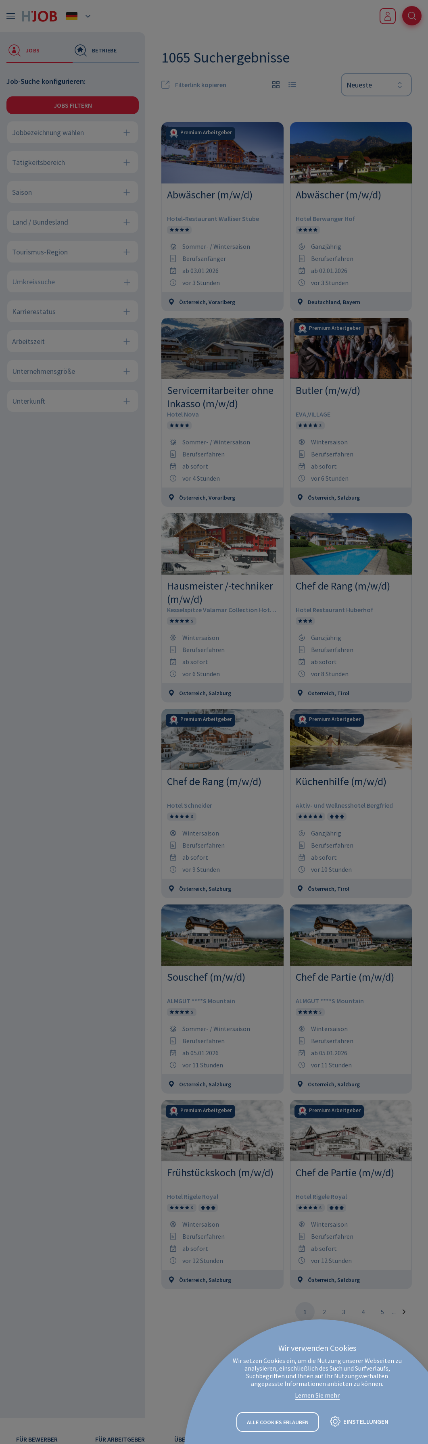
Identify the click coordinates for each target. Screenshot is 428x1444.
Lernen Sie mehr (317, 1396)
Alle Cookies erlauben (278, 1422)
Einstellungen (365, 1422)
